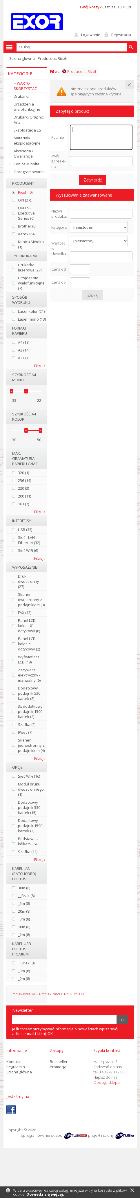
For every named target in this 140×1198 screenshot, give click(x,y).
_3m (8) (24, 919)
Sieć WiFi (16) (29, 776)
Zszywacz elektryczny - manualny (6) (29, 675)
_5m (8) (24, 903)
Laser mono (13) (32, 319)
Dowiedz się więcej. (45, 1194)
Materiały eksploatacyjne (27, 140)
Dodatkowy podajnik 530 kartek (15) (29, 807)
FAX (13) (24, 612)
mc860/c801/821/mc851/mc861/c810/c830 (48, 994)
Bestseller (59, 1061)
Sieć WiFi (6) (28, 550)
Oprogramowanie (29, 171)
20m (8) (24, 911)
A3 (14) (23, 350)
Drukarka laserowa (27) (29, 267)
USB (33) (25, 529)
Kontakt (13, 1061)
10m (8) (24, 926)
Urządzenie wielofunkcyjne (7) (31, 283)
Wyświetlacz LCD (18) (28, 659)
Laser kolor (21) (31, 311)
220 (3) (23, 488)
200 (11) (24, 496)
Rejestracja (121, 34)
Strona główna (22, 58)
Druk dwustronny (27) (28, 581)
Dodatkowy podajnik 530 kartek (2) (29, 693)
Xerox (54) (26, 233)
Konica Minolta (26, 164)
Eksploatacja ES (27, 130)
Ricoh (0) (25, 192)
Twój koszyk (90, 7)
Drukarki (21, 96)
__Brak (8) (26, 895)
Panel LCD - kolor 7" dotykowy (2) (29, 644)
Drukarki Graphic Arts (28, 119)
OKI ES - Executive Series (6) (26, 213)
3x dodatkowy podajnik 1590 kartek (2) (30, 711)
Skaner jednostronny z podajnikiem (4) (31, 745)
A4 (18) (23, 342)
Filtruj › (40, 365)
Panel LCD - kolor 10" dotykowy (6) (29, 625)
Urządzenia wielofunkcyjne (27, 106)
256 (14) (24, 480)
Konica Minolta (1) (31, 244)
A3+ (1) (23, 357)
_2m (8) (24, 934)
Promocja (58, 1066)
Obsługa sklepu (106, 1082)
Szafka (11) (27, 851)
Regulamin (15, 1066)
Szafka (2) (26, 724)
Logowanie (90, 34)
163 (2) (23, 503)
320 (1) (23, 472)
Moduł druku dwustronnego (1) (31, 789)
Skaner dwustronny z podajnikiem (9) (31, 599)
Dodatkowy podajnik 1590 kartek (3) (30, 825)
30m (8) (24, 887)
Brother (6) (27, 226)
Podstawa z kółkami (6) (28, 841)
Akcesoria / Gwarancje (23, 153)
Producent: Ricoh (79, 71)
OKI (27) (24, 200)
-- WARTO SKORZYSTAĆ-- (26, 86)
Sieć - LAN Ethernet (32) (29, 540)
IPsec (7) (25, 732)
